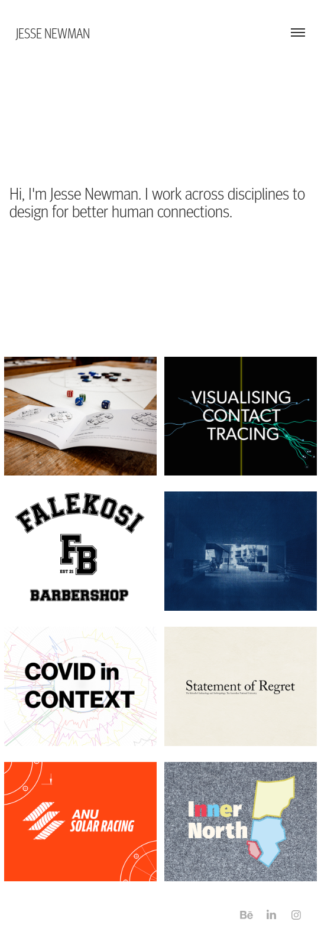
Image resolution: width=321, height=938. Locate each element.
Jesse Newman (53, 32)
